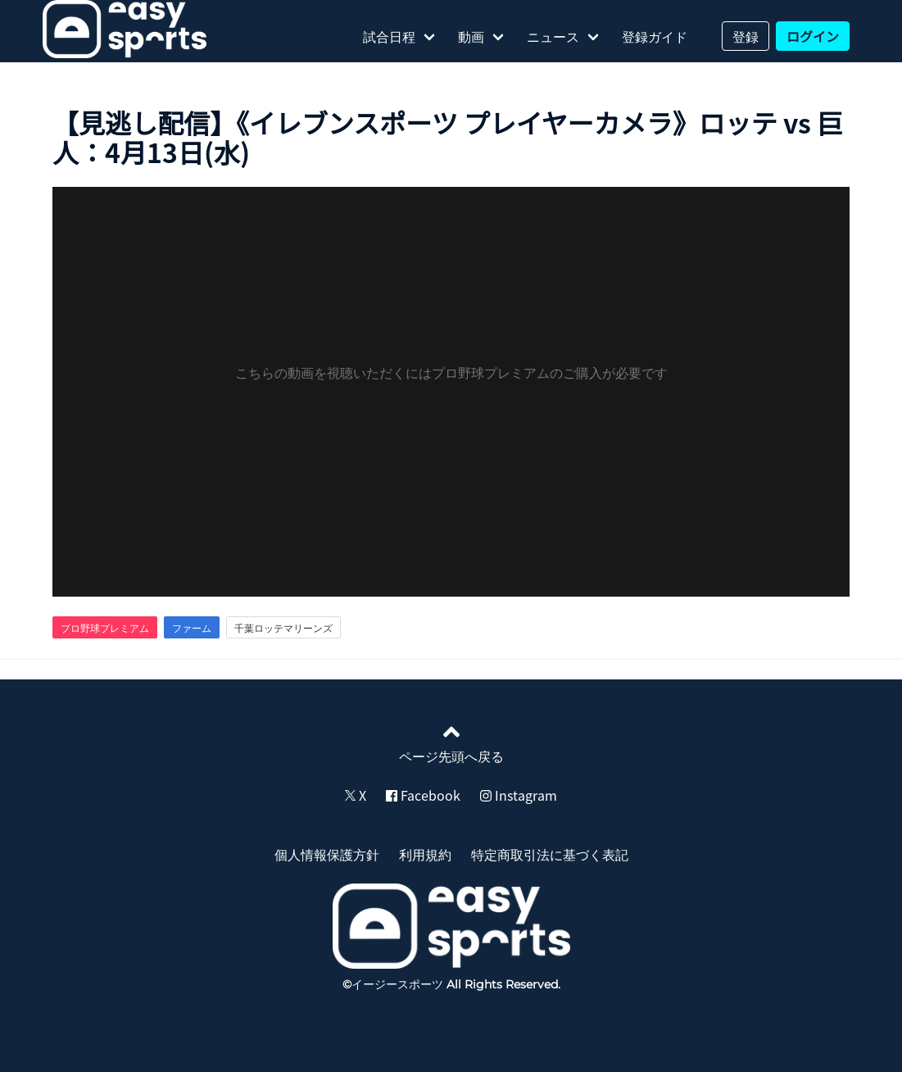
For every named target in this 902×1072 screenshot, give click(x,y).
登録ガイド (654, 36)
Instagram (518, 795)
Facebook (423, 795)
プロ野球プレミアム (105, 627)
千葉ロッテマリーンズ (283, 627)
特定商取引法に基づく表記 (549, 854)
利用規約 (425, 854)
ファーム (191, 627)
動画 (471, 36)
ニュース (553, 36)
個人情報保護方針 (326, 854)
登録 (745, 36)
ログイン (812, 36)
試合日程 (389, 36)
